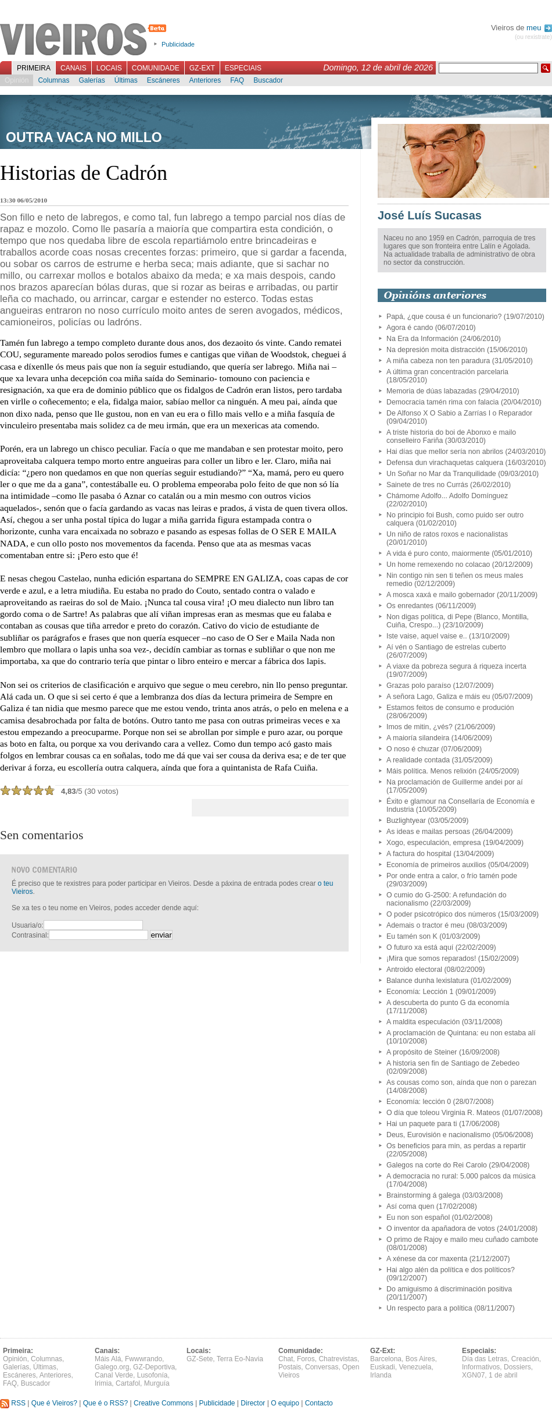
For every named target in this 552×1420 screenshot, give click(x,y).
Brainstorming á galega (423, 1195)
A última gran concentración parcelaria (447, 372)
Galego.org (112, 1367)
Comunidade (156, 68)
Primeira (34, 68)
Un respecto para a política (429, 1308)
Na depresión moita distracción (435, 350)
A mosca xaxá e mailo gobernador (440, 595)
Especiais (243, 68)
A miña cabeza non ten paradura (438, 361)
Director (253, 1403)
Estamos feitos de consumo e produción (450, 708)
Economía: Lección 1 (419, 992)
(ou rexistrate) (533, 37)
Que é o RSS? (105, 1403)
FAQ (237, 80)
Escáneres (163, 80)
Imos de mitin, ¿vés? (419, 727)
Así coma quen (410, 1206)
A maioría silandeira (417, 738)
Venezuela (415, 1367)
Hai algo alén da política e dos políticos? (450, 1270)
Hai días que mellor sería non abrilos (444, 452)
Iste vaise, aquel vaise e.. (426, 636)
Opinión (16, 80)
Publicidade (178, 44)
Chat (285, 1359)
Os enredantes (409, 606)
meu (539, 27)
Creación (525, 1359)
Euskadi (382, 1367)
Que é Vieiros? (54, 1403)
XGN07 (473, 1375)
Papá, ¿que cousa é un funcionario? (443, 317)
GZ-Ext (202, 68)
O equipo (285, 1403)
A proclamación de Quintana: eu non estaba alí (461, 1033)
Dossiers (517, 1367)
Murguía (157, 1383)
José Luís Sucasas (430, 215)
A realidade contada (418, 760)
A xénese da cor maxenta (426, 1259)
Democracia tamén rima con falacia (442, 402)
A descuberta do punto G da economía (447, 1003)
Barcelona (386, 1359)
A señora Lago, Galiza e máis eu (438, 697)
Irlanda (381, 1375)
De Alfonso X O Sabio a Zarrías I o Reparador (459, 413)
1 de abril (503, 1375)
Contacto (319, 1403)
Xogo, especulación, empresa (433, 843)
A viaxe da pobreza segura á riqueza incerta (456, 666)
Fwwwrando (143, 1359)
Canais (73, 68)
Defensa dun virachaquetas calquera (444, 463)
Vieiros (85, 40)
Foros (306, 1359)
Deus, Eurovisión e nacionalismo (438, 1135)
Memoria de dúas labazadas (431, 391)
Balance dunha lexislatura (427, 981)
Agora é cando (409, 328)
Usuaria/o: (28, 925)
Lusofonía (152, 1375)
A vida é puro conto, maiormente (438, 553)
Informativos (481, 1367)
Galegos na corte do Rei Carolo (436, 1165)
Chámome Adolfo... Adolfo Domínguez (447, 496)
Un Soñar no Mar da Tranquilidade (441, 474)
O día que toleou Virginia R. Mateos (443, 1113)
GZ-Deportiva (154, 1367)
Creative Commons (163, 1403)
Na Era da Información (422, 339)
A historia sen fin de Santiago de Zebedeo (452, 1063)
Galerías (91, 80)
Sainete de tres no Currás (427, 485)
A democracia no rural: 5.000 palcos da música (461, 1176)
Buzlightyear (406, 820)
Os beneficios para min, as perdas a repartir (456, 1146)
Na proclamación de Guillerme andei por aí (454, 782)
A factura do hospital (418, 854)
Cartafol (128, 1383)
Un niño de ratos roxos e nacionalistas (447, 534)
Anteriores (205, 80)
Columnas (53, 80)
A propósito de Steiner (421, 1052)
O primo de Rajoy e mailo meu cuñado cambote (462, 1240)
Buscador (268, 80)
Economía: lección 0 (418, 1102)
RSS (13, 1403)
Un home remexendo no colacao (438, 564)
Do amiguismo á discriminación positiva (449, 1289)
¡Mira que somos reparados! (431, 958)
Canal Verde (114, 1375)
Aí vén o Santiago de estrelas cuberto (446, 647)
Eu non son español (418, 1217)
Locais (109, 68)
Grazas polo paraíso (418, 685)
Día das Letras (484, 1359)
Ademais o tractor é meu (425, 925)
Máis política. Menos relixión (431, 771)
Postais (289, 1367)
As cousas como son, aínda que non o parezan (461, 1082)
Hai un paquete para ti (421, 1124)
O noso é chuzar (412, 749)
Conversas (321, 1367)
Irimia (103, 1383)
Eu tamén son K (412, 936)
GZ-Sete (200, 1359)
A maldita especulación (423, 1022)
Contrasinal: (30, 935)
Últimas (126, 80)
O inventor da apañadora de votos (440, 1228)
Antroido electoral (414, 969)
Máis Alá (108, 1359)
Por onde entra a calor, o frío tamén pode (451, 876)
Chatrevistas (337, 1359)
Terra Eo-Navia (240, 1359)
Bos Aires (420, 1359)
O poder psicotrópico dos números (441, 914)
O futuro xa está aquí (419, 947)
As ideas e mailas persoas (428, 832)
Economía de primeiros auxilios (436, 865)
